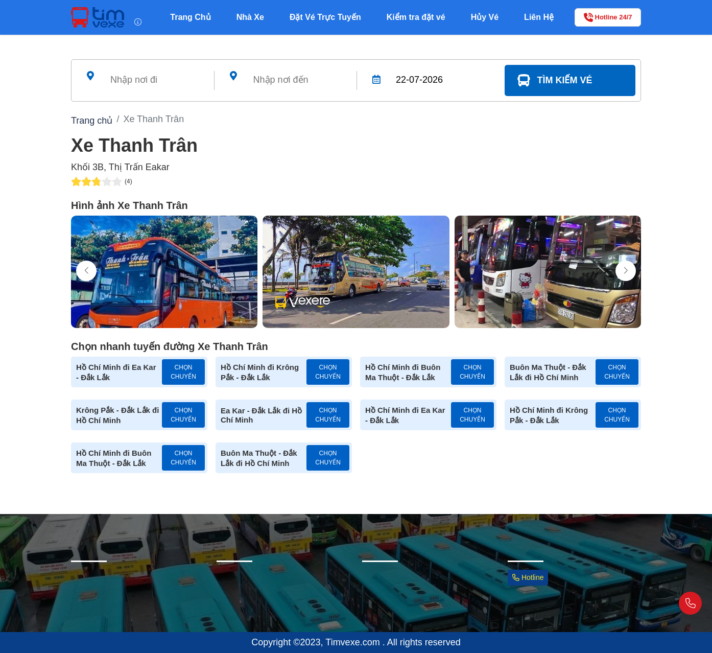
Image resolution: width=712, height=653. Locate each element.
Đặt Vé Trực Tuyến (325, 17)
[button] (625, 271)
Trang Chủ (190, 17)
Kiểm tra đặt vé (416, 17)
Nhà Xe (250, 17)
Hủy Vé (485, 17)
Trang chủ (91, 120)
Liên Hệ (539, 17)
